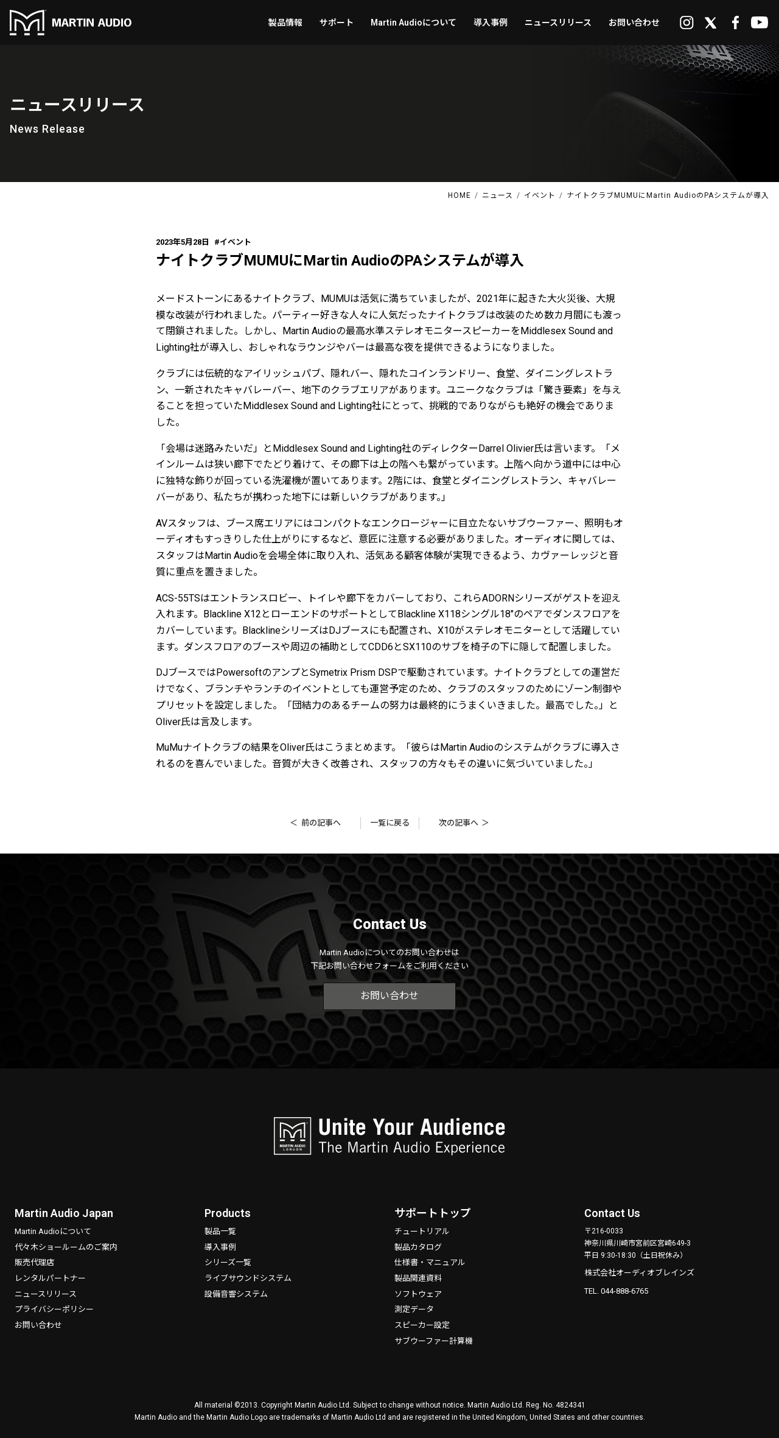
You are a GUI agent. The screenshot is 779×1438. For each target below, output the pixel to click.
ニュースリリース (46, 1294)
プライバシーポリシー (54, 1309)
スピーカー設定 (422, 1325)
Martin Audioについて (53, 1231)
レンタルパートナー (50, 1278)
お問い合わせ (389, 995)
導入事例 (220, 1247)
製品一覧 (220, 1231)
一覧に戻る (390, 822)
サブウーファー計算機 (433, 1340)
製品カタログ (418, 1247)
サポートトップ (432, 1213)
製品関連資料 (418, 1278)
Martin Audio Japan (64, 1213)
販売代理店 (34, 1262)
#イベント (232, 242)
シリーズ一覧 (227, 1262)
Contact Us (612, 1213)
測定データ (414, 1309)
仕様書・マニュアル (430, 1262)
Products (227, 1213)
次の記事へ (458, 822)
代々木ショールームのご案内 (66, 1247)
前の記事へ (321, 822)
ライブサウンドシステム (248, 1278)
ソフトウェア (418, 1294)
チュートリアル (422, 1231)
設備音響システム (236, 1294)
